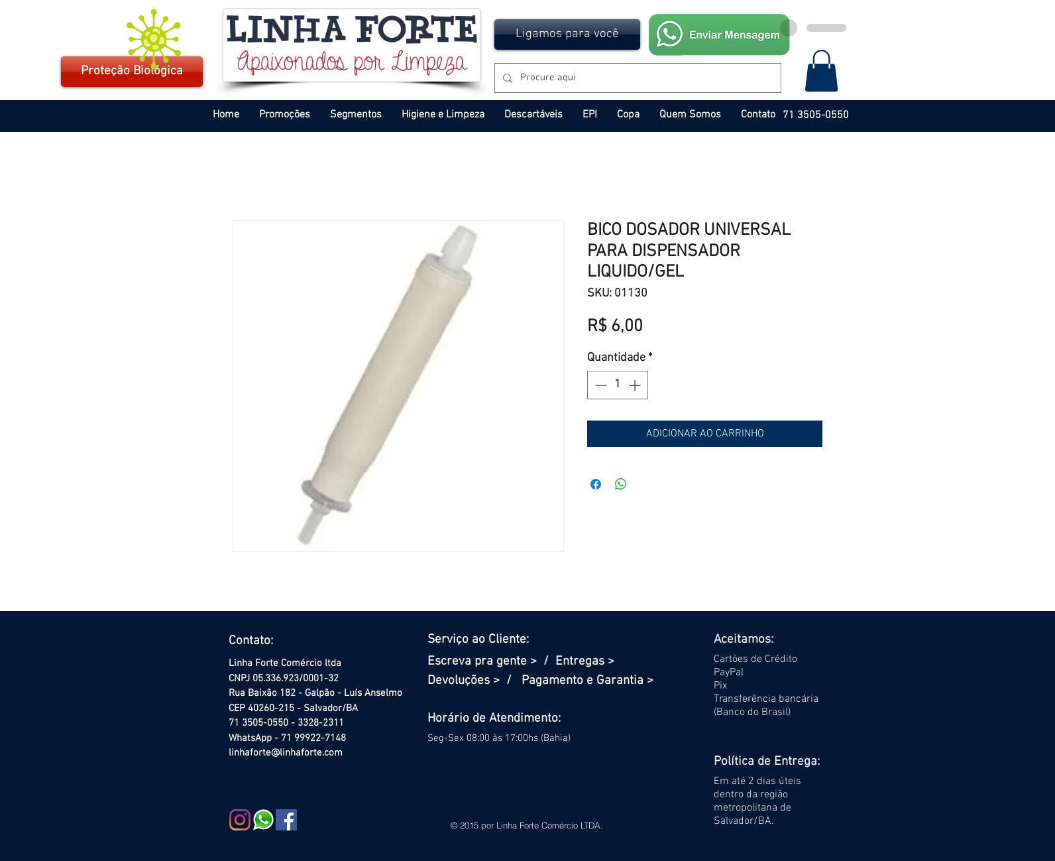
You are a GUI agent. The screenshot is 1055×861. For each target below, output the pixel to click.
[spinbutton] (618, 385)
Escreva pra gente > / (491, 661)
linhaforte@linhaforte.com (286, 753)
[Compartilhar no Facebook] (596, 484)
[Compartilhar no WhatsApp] (621, 484)
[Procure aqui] (636, 78)
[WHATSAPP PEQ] (263, 819)
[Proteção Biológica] (132, 71)
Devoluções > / (474, 681)
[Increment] (636, 385)
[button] (567, 34)
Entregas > (584, 661)
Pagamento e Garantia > (587, 681)
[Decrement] (599, 385)
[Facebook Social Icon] (286, 819)
